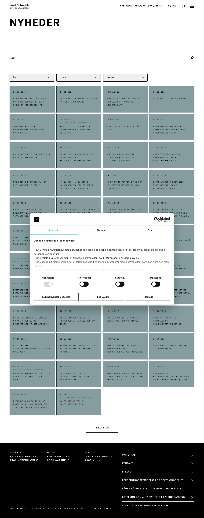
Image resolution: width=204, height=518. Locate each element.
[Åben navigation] (192, 6)
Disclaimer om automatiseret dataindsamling (153, 497)
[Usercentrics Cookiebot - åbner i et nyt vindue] (156, 219)
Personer (126, 6)
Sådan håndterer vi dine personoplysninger (152, 489)
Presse (126, 472)
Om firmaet (129, 455)
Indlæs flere (102, 427)
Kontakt (127, 463)
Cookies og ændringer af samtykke (146, 505)
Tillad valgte (102, 296)
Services (140, 6)
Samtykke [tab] (54, 230)
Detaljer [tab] (102, 230)
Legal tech (155, 6)
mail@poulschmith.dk (71, 508)
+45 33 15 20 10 (102, 508)
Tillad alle (147, 296)
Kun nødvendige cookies (56, 296)
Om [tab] (150, 230)
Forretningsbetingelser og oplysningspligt (153, 480)
